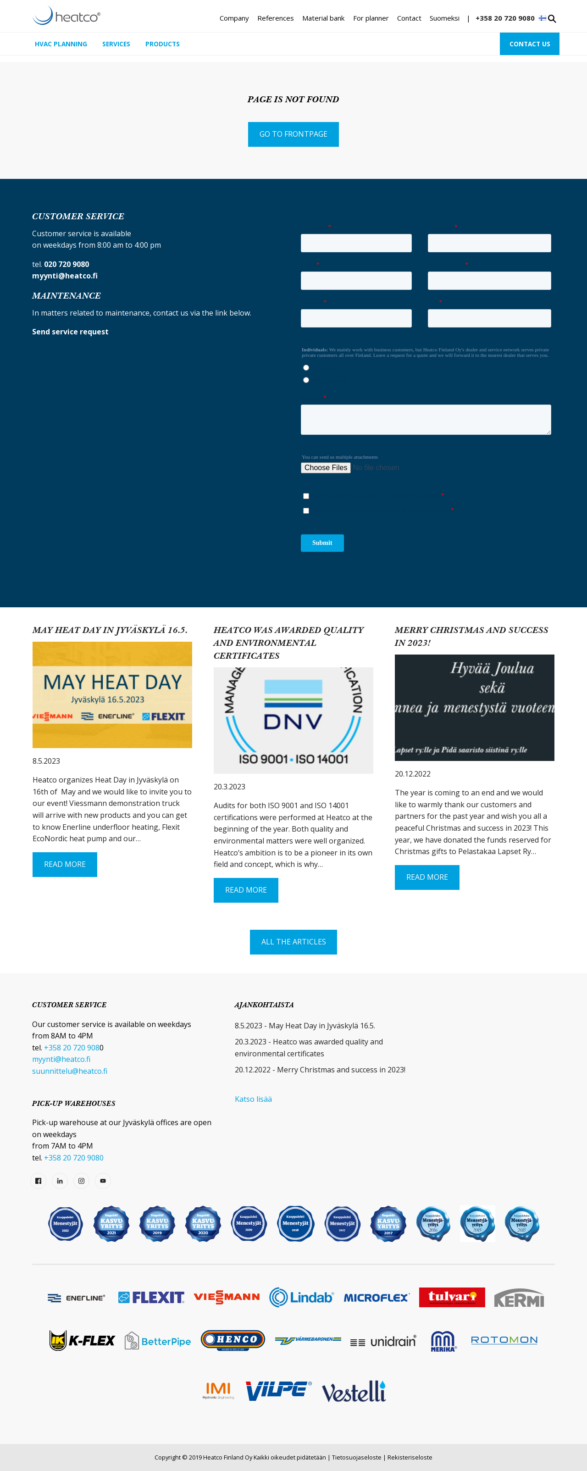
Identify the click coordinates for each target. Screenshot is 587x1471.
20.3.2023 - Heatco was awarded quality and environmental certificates (309, 1048)
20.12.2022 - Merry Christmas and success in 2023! (320, 1070)
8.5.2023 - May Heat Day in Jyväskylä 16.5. (305, 1026)
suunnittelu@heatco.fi (69, 1071)
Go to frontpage (293, 134)
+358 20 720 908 (72, 1048)
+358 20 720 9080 (505, 17)
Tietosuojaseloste (357, 1457)
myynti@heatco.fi (61, 1059)
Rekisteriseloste (410, 1457)
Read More (65, 864)
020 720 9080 (66, 264)
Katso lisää (253, 1099)
